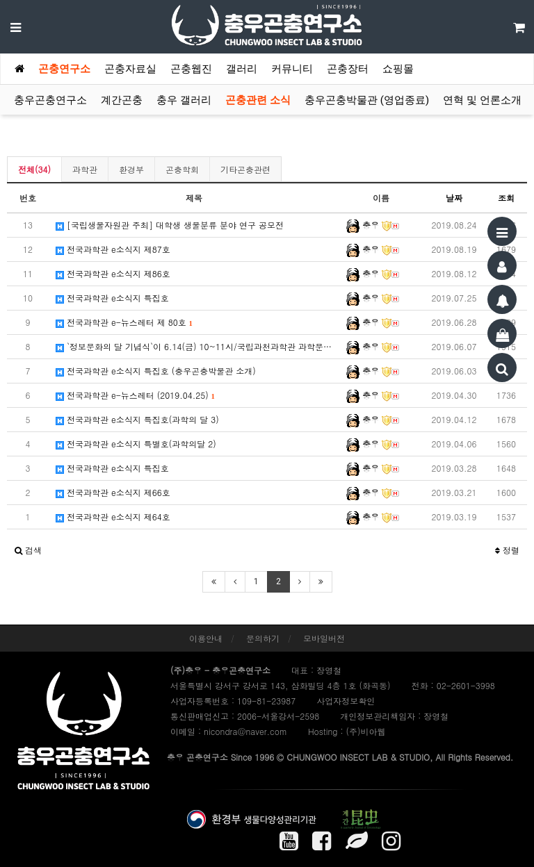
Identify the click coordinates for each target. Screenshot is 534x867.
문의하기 (263, 638)
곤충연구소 (64, 69)
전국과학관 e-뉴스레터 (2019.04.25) (135, 395)
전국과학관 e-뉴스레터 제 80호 (124, 322)
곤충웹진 (191, 69)
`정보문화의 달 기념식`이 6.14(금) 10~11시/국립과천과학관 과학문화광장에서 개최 (197, 346)
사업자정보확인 (345, 701)
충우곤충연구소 (50, 100)
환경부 (131, 169)
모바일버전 (324, 638)
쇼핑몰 (398, 69)
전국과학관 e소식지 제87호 (113, 249)
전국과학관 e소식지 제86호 (113, 273)
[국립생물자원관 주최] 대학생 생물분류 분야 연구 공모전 (170, 225)
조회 (506, 198)
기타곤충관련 (245, 169)
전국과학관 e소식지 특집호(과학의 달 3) (137, 419)
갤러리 (241, 69)
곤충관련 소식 (258, 100)
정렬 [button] (507, 550)
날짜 (454, 198)
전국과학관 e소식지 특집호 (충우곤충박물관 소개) (156, 371)
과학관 (84, 169)
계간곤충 (122, 100)
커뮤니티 (292, 69)
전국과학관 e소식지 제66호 (113, 492)
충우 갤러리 (183, 100)
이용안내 (205, 638)
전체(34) (34, 169)
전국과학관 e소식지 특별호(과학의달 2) (136, 443)
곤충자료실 (130, 69)
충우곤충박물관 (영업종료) (367, 100)
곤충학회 (182, 169)
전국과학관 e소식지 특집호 (112, 298)
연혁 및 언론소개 (482, 100)
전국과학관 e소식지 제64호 (113, 516)
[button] (28, 550)
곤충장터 (348, 69)
